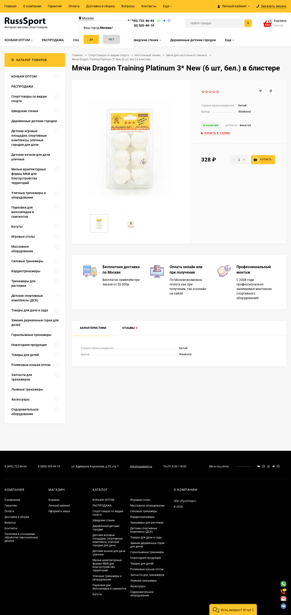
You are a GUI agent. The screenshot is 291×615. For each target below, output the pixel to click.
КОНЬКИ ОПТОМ (103, 500)
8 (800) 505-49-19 (141, 25)
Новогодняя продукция (145, 558)
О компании (32, 6)
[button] (233, 609)
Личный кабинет (59, 505)
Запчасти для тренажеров (147, 575)
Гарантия (55, 6)
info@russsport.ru (141, 466)
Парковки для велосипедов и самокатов (109, 587)
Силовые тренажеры (143, 511)
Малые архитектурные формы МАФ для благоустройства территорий (107, 565)
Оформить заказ (59, 511)
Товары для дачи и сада (146, 537)
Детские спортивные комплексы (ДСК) (143, 530)
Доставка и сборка (100, 6)
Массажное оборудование (147, 505)
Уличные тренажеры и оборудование (107, 578)
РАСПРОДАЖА (102, 505)
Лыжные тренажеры (143, 580)
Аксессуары (138, 586)
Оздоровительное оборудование (141, 593)
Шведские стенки (104, 520)
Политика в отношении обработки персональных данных (21, 537)
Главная (10, 6)
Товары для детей (141, 563)
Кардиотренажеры (142, 517)
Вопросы (128, 6)
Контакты (148, 6)
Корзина (54, 500)
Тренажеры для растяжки (146, 522)
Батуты (97, 594)
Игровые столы (140, 500)
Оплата (74, 6)
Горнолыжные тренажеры (147, 552)
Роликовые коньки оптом (146, 569)
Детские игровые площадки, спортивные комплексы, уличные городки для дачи (108, 540)
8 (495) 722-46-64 (141, 21)
